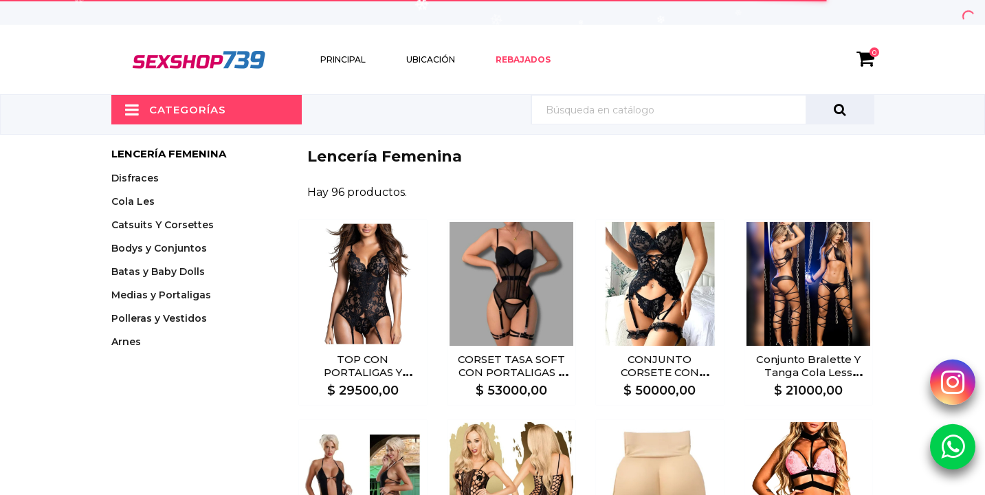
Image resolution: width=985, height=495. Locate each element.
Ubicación (430, 59)
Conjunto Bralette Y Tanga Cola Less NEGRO (808, 372)
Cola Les (133, 201)
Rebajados (523, 59)
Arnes (126, 342)
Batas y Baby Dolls (158, 271)
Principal (343, 59)
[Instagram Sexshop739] (952, 381)
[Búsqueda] (702, 109)
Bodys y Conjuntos (159, 248)
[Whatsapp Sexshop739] (952, 446)
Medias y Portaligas (161, 295)
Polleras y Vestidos (159, 318)
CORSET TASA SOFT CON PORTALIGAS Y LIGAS (511, 372)
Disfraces (135, 178)
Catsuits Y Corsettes (162, 225)
